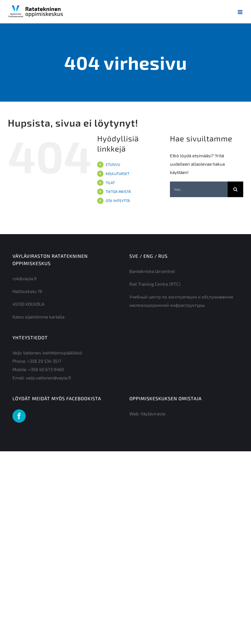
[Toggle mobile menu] (240, 12)
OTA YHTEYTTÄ (118, 200)
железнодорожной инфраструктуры (167, 305)
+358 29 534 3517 (44, 361)
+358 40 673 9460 (46, 369)
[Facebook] (19, 416)
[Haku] (235, 189)
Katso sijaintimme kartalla (38, 316)
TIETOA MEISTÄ (118, 191)
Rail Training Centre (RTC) (154, 283)
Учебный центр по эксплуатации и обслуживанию (181, 296)
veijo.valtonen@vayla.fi (48, 377)
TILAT (110, 182)
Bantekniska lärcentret (152, 271)
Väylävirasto (153, 413)
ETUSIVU (113, 164)
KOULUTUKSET (117, 173)
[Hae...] (199, 189)
